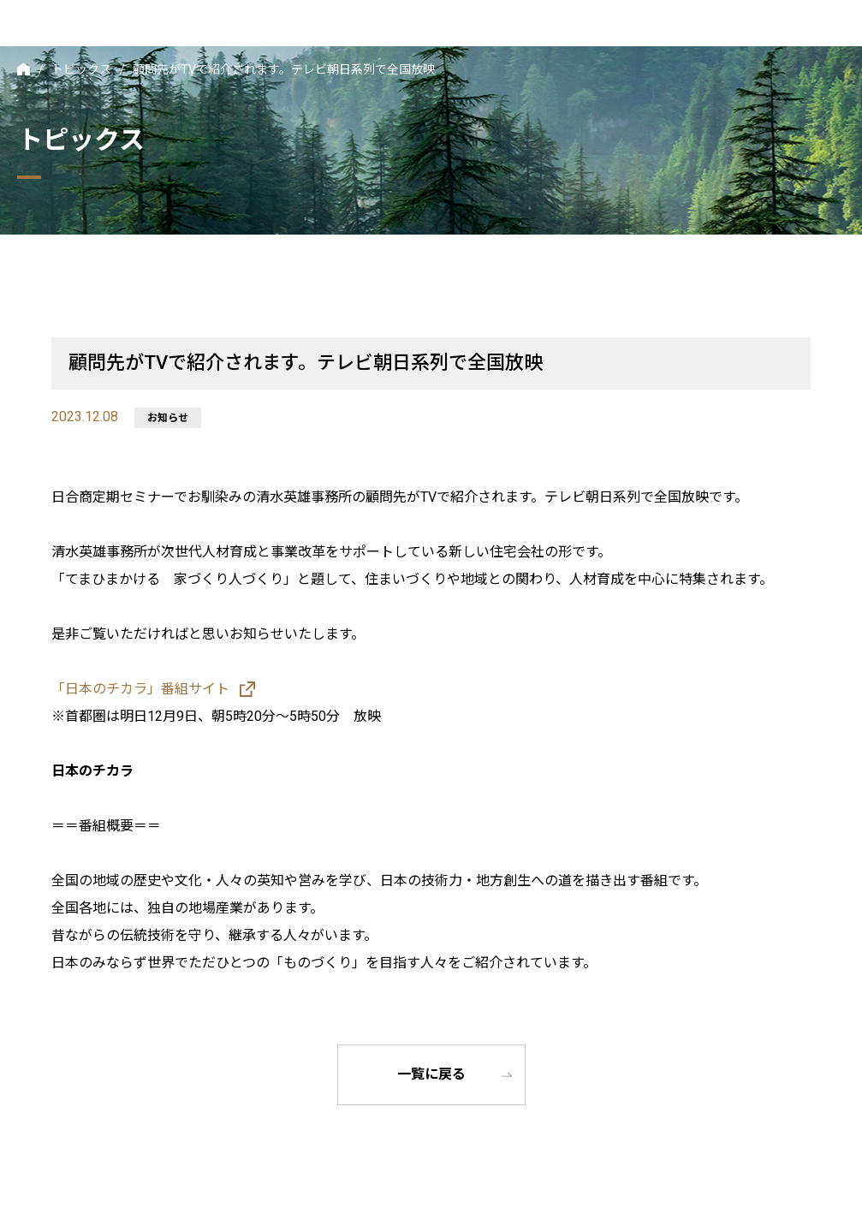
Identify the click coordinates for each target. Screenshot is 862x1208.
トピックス (81, 69)
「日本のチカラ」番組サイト (140, 689)
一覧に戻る (431, 1075)
